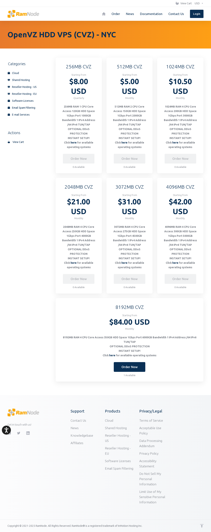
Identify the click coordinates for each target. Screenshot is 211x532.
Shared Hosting (19, 79)
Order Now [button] (129, 367)
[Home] (104, 14)
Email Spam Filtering (21, 107)
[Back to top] (201, 526)
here (74, 142)
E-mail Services (19, 114)
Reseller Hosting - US (22, 86)
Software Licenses (21, 100)
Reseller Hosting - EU (22, 93)
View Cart (16, 141)
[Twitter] (18, 433)
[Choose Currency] (198, 3)
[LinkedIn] (28, 433)
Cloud (13, 73)
